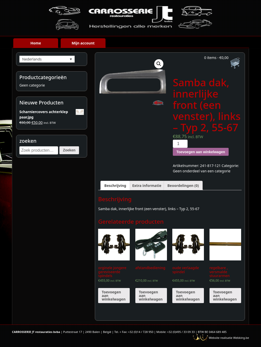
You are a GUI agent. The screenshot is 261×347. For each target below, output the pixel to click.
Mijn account (83, 43)
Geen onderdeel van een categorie (201, 171)
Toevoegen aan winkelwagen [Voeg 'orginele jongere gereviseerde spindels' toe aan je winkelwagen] (113, 296)
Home (35, 43)
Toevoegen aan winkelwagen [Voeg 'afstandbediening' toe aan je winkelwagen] (151, 296)
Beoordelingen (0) (183, 185)
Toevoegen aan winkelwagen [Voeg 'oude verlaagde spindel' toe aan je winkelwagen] (188, 296)
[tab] (115, 185)
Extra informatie (146, 185)
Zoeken (69, 150)
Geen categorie (32, 85)
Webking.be (241, 338)
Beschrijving (115, 185)
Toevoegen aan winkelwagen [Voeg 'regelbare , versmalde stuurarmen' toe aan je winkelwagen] (225, 296)
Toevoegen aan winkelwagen (200, 152)
